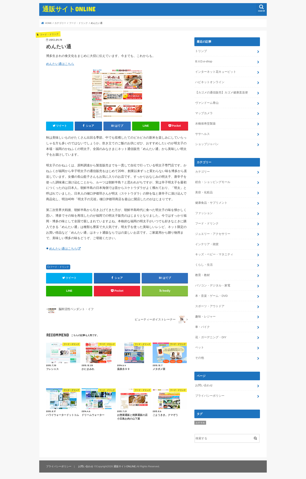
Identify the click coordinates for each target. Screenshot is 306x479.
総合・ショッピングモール (212, 182)
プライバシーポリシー (209, 395)
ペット (199, 347)
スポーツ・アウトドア (209, 306)
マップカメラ (204, 113)
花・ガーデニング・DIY (210, 337)
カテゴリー (202, 171)
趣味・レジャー (205, 316)
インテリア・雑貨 (207, 244)
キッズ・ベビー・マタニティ (214, 254)
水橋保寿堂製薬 (205, 123)
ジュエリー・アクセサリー (212, 233)
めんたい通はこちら (60, 63)
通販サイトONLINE (68, 9)
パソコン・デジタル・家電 (212, 285)
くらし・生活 (204, 264)
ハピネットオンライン (209, 82)
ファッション (204, 213)
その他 (199, 357)
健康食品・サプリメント (211, 202)
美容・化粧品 (204, 192)
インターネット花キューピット (215, 71)
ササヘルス (202, 133)
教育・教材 (202, 275)
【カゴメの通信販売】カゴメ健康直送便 (221, 92)
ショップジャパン (207, 144)
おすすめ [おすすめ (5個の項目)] (200, 422)
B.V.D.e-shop (203, 61)
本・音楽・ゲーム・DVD (211, 295)
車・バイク (202, 326)
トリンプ (201, 51)
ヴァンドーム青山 (207, 102)
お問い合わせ (204, 385)
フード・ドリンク (59, 267)
